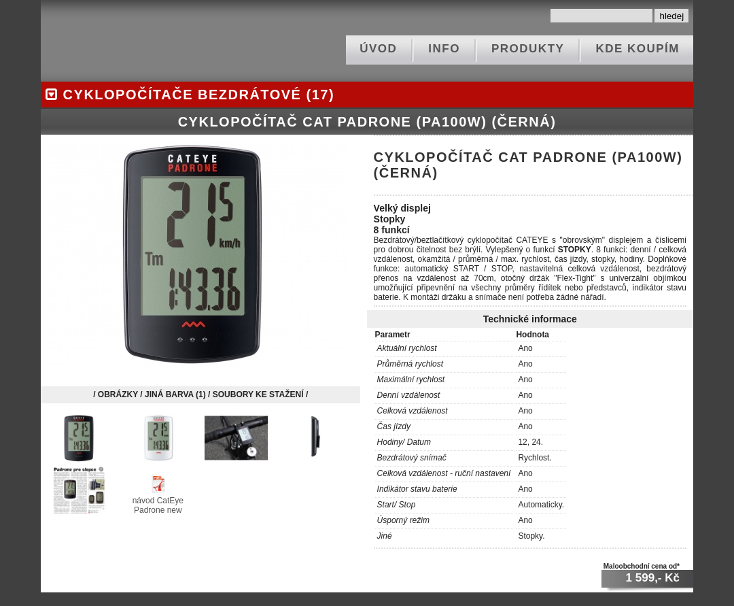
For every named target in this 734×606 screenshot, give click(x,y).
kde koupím (637, 48)
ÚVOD (378, 48)
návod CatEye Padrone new (158, 500)
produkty (527, 48)
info (444, 48)
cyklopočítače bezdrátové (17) (187, 94)
